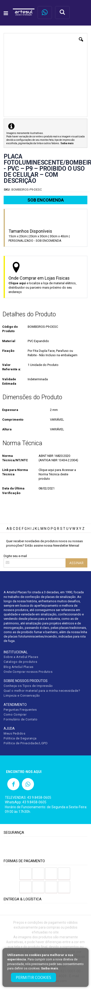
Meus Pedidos (14, 733)
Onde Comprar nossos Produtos (28, 672)
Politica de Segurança (20, 738)
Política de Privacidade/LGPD (26, 743)
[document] (45, 967)
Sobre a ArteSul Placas (21, 657)
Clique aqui (17, 283)
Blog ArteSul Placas (18, 667)
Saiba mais (49, 968)
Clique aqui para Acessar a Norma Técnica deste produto (57, 474)
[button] (81, 43)
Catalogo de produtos (20, 662)
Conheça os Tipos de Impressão (28, 686)
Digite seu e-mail (15, 556)
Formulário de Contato (21, 719)
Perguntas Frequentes (20, 709)
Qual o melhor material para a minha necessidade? (42, 690)
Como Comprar (15, 714)
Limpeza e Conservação (22, 695)
